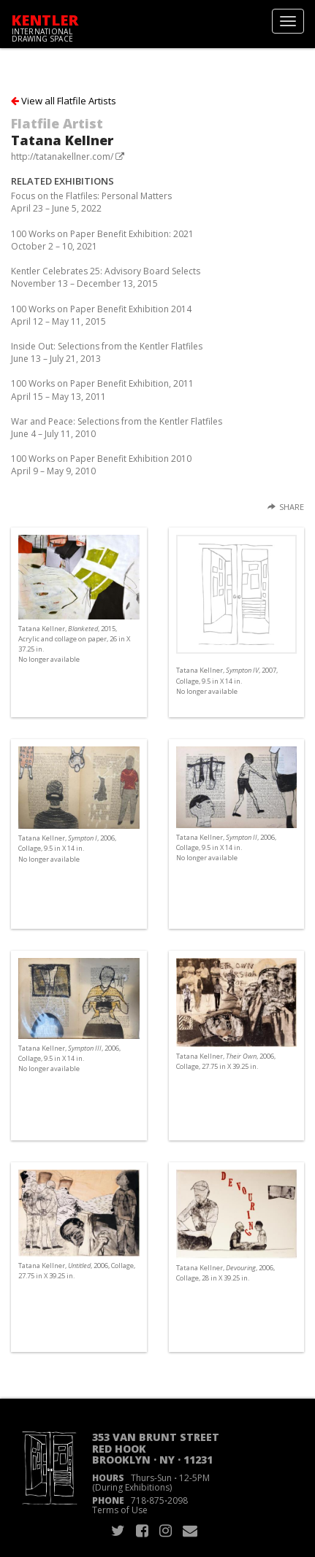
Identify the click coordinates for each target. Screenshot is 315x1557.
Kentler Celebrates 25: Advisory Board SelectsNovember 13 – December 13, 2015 (105, 277)
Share (291, 506)
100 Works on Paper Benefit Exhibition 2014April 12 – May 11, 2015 (101, 315)
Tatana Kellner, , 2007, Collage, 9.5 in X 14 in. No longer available (227, 680)
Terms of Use (120, 1510)
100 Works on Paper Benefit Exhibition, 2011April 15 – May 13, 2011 (102, 389)
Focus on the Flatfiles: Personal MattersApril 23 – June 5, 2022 (91, 202)
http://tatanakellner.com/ (62, 156)
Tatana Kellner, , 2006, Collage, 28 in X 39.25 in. (225, 1273)
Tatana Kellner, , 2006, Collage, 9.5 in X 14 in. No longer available (67, 848)
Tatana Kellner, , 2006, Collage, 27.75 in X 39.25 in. (226, 1061)
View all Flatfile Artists (63, 100)
